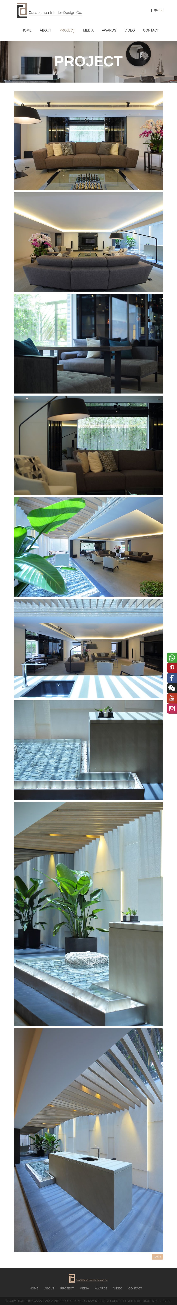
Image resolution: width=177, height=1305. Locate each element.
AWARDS (109, 30)
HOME (27, 30)
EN (161, 10)
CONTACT (151, 30)
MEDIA (88, 30)
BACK (157, 1257)
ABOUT (45, 30)
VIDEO (129, 30)
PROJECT (67, 30)
